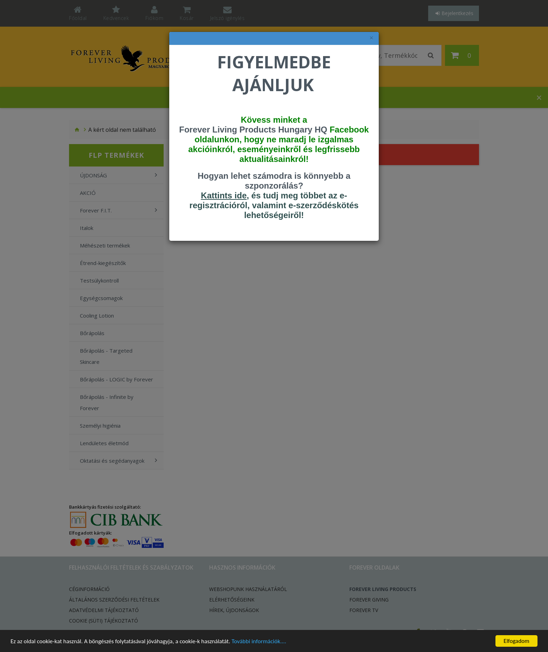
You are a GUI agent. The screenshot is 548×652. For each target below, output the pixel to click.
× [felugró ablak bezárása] (371, 38)
